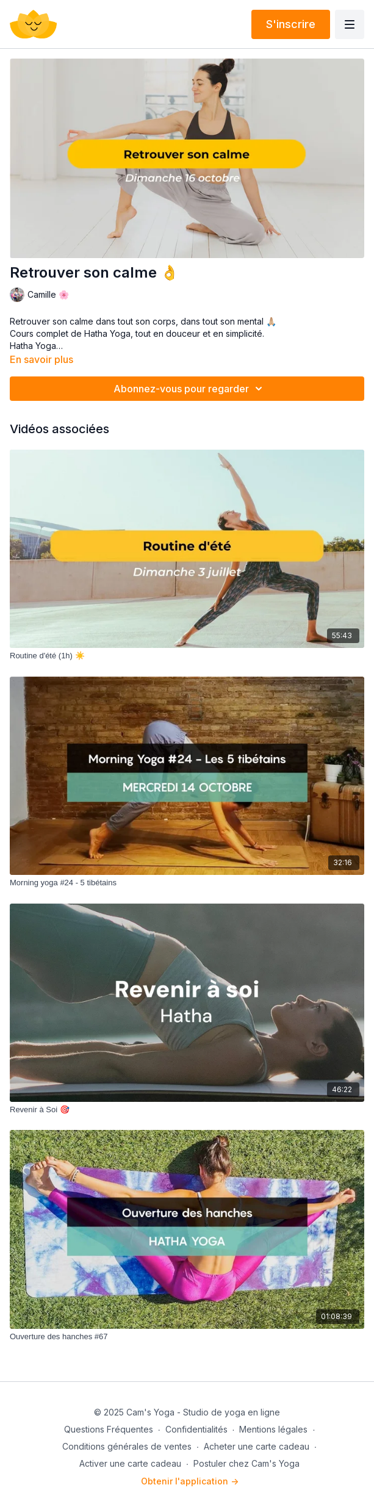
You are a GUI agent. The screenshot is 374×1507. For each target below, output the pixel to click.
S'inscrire (290, 24)
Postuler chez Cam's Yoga (246, 1463)
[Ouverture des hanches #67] (187, 1337)
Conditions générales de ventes (127, 1446)
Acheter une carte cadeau (256, 1446)
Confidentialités (196, 1429)
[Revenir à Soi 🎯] (187, 1110)
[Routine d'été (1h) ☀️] (187, 656)
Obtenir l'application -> (190, 1481)
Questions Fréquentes (108, 1429)
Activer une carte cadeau (130, 1463)
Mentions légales (273, 1429)
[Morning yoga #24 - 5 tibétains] (187, 883)
